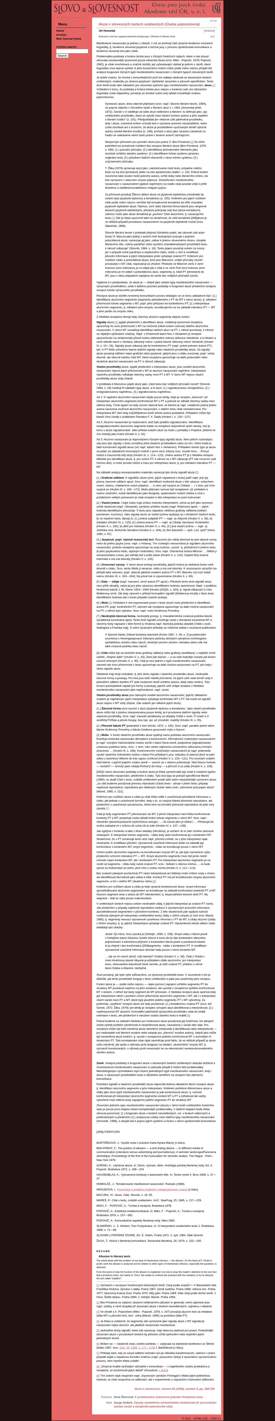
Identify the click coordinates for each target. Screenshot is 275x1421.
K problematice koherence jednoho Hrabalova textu (169, 1397)
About (60, 30)
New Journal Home (68, 38)
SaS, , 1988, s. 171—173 (136, 1347)
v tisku (163, 1370)
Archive (61, 34)
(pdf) (212, 36)
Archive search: (66, 46)
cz (215, 20)
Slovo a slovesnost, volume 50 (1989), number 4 (166, 1388)
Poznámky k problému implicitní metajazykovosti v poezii (152, 1189)
